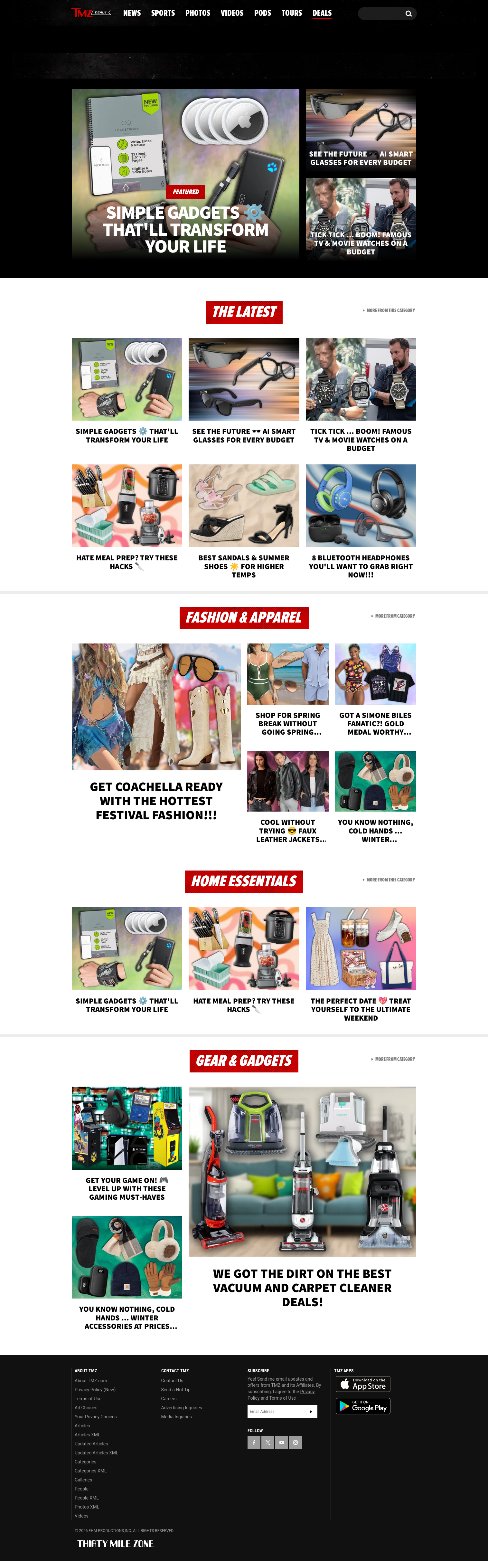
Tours (340, 66)
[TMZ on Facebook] (76, 12)
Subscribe (311, 1411)
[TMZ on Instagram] (109, 12)
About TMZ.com (91, 1380)
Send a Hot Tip (176, 1389)
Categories (85, 1461)
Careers (169, 1398)
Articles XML (87, 1434)
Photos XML (87, 1506)
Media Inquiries (176, 1416)
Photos (191, 66)
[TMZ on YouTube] (281, 1442)
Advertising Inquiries (181, 1407)
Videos (245, 66)
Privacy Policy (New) (95, 1389)
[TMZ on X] (86, 12)
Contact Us (172, 1380)
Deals (389, 66)
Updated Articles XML (96, 1452)
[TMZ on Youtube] (97, 12)
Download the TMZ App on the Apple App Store (363, 1384)
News (87, 66)
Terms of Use (88, 1398)
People (82, 1488)
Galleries (83, 1479)
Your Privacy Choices (96, 1416)
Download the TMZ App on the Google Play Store (363, 1406)
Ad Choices (86, 1407)
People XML (87, 1497)
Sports (136, 66)
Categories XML (91, 1470)
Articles (82, 1425)
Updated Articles (91, 1443)
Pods (294, 66)
